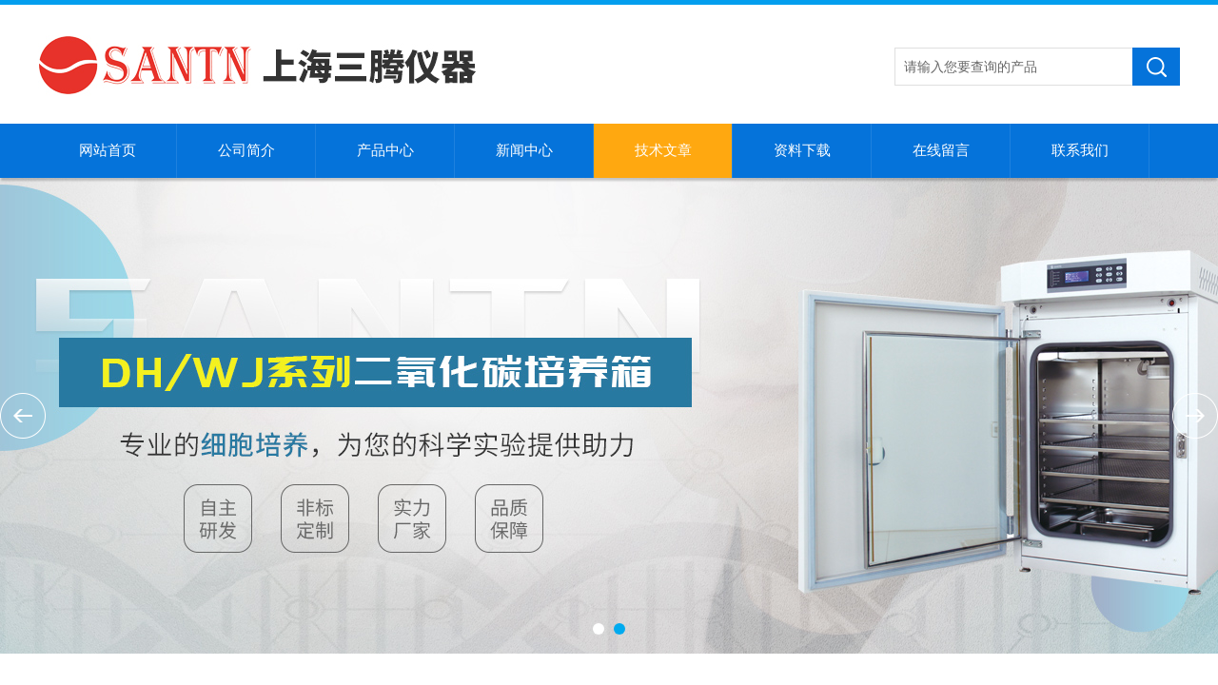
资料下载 (802, 150)
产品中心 (385, 150)
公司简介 (246, 150)
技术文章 (663, 150)
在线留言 (941, 150)
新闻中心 (524, 150)
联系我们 (1080, 150)
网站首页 (107, 150)
